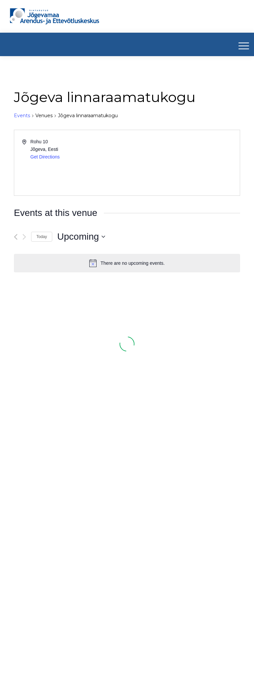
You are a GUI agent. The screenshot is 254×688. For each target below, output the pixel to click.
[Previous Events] (16, 237)
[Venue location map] (183, 163)
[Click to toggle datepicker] (81, 236)
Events (22, 116)
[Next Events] (24, 237)
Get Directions (45, 156)
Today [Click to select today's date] (41, 236)
